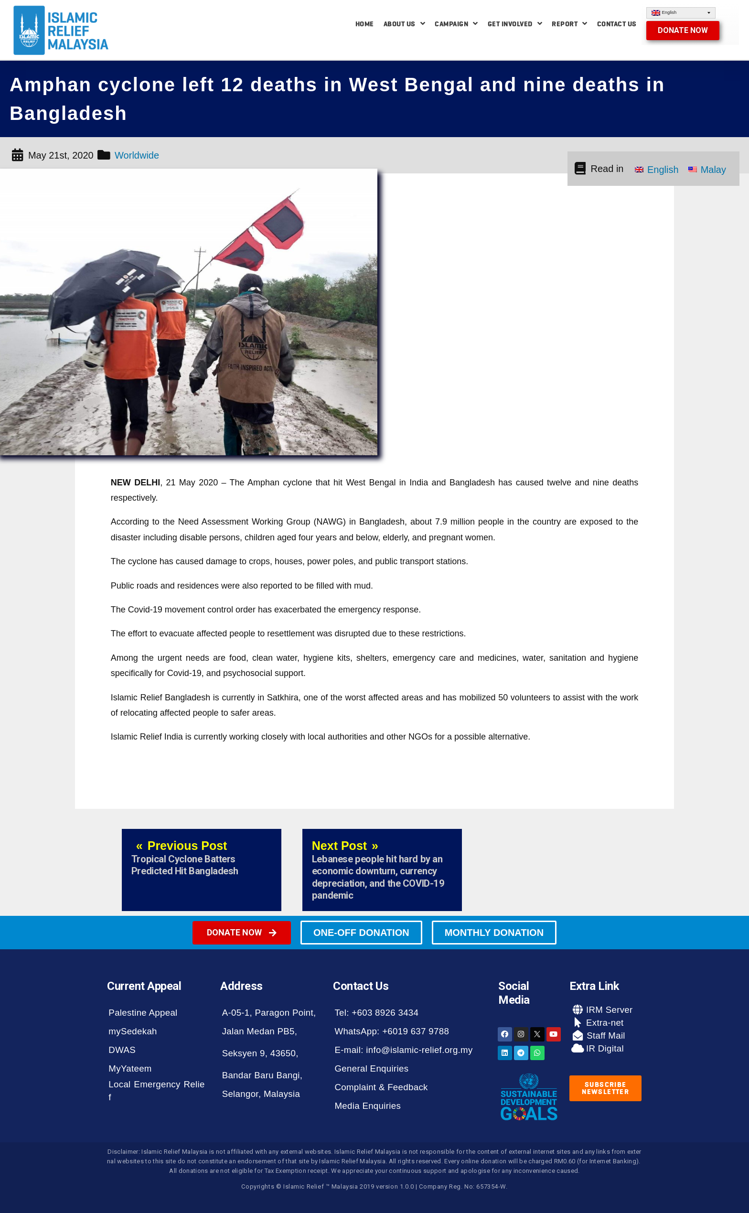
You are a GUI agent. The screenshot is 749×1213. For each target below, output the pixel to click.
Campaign (456, 23)
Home (364, 24)
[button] (682, 30)
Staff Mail (604, 1036)
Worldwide (137, 155)
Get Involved (515, 23)
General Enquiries (371, 1068)
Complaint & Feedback (381, 1087)
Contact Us (617, 24)
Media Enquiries (367, 1106)
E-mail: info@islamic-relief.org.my (403, 1050)
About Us (405, 23)
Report (570, 23)
